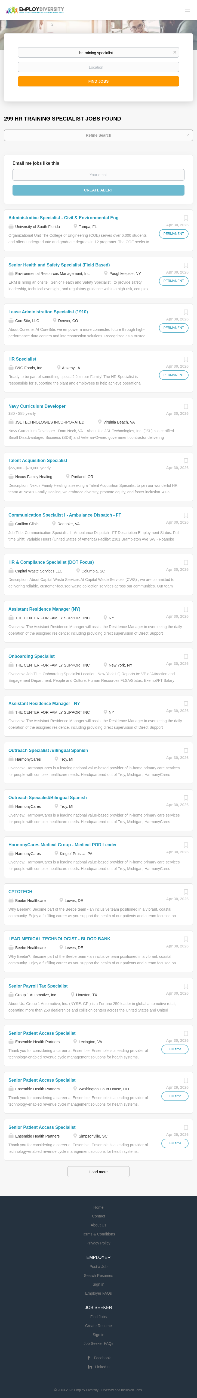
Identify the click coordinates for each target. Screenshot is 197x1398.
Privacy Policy (98, 1243)
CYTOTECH (20, 891)
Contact (98, 1216)
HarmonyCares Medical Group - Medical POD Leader (62, 844)
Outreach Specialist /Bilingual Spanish (48, 750)
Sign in (98, 1284)
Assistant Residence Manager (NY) (44, 609)
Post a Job (98, 1266)
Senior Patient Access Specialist (42, 1033)
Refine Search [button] (98, 135)
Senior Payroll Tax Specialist (38, 986)
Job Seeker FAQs (98, 1343)
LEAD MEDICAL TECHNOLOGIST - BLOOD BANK (59, 939)
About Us (98, 1225)
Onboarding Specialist (31, 656)
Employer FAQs (98, 1293)
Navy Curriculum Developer (37, 406)
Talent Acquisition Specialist (37, 460)
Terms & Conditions (98, 1234)
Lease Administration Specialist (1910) (48, 312)
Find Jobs (98, 81)
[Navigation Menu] (187, 9)
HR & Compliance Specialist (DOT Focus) (51, 562)
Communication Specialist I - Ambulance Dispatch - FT (64, 515)
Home (98, 1207)
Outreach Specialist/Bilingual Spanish (47, 797)
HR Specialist (22, 359)
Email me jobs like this (36, 163)
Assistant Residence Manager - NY (44, 703)
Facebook (102, 1358)
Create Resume (98, 1326)
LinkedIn (102, 1367)
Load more (99, 1172)
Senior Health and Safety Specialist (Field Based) (59, 265)
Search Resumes (98, 1275)
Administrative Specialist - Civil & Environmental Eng (63, 217)
